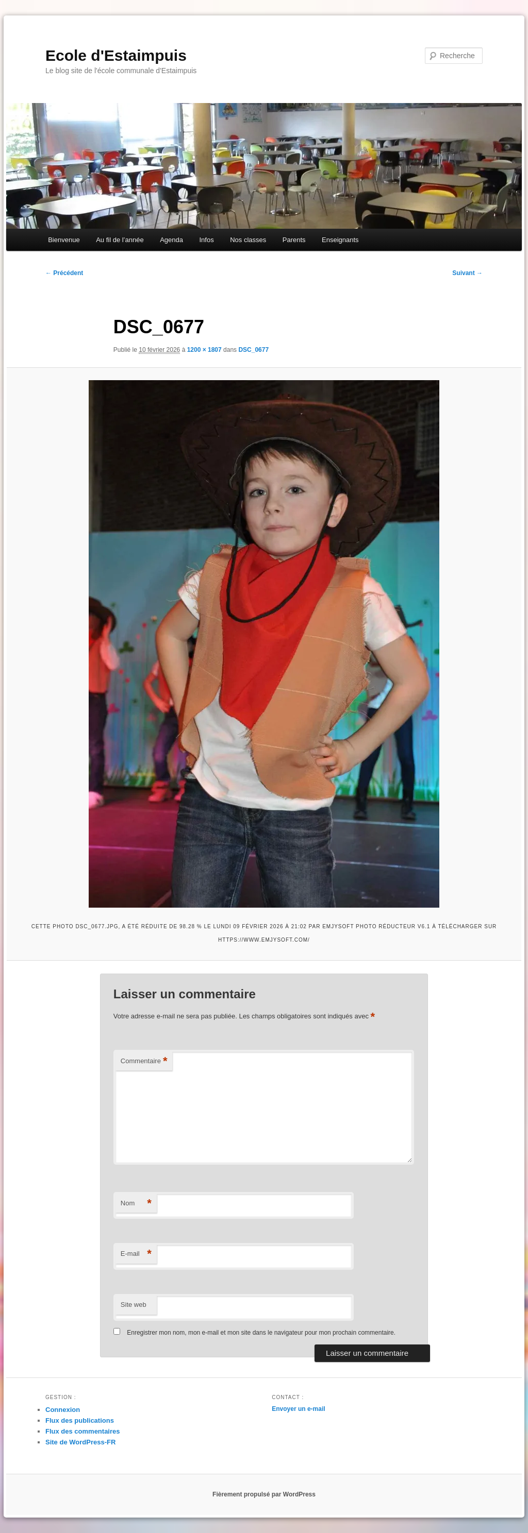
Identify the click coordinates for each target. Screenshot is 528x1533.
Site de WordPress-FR (80, 1442)
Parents (294, 240)
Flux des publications (79, 1420)
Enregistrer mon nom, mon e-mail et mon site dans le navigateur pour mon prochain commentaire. (261, 1332)
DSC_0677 (253, 349)
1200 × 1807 (204, 349)
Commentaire (144, 1061)
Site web (133, 1304)
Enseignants (340, 240)
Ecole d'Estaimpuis (116, 55)
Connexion (62, 1409)
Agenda (171, 240)
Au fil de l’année (120, 240)
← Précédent (64, 273)
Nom (136, 1203)
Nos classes (248, 240)
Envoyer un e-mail (298, 1408)
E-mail (136, 1254)
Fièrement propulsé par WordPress (264, 1494)
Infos (206, 240)
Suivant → (467, 273)
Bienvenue (63, 240)
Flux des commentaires (82, 1431)
